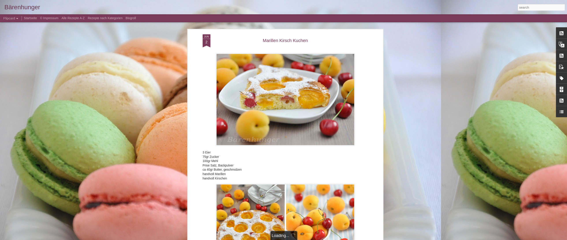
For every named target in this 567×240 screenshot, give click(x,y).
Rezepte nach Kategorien (105, 18)
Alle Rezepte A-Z (73, 18)
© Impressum (49, 18)
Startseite (31, 18)
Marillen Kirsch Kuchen (285, 40)
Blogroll (131, 18)
